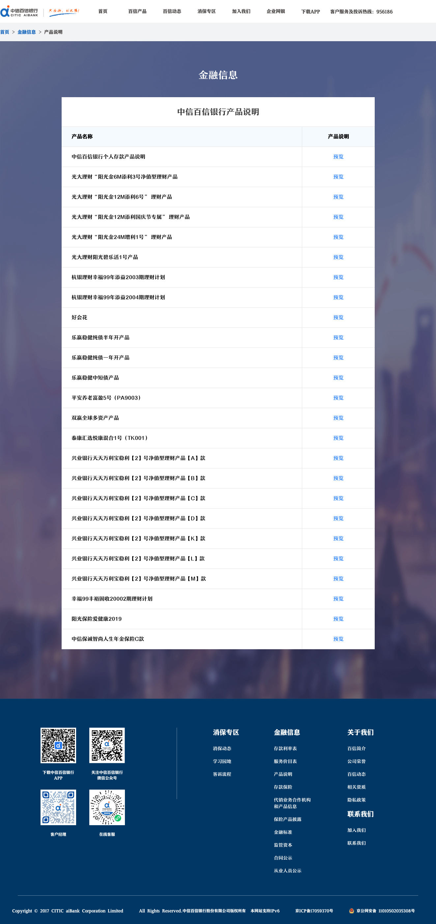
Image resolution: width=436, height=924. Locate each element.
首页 (102, 11)
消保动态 (222, 748)
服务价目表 (285, 761)
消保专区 (206, 11)
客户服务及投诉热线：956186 (361, 11)
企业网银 (276, 11)
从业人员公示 (288, 870)
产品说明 (283, 774)
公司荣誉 (356, 761)
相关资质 (356, 787)
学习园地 (222, 761)
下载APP (310, 11)
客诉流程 (222, 774)
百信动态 (172, 11)
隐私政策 (356, 799)
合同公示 (283, 857)
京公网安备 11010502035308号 (382, 910)
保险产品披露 (288, 819)
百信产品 (137, 11)
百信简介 (356, 748)
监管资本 (283, 845)
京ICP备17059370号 (314, 910)
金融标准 (283, 832)
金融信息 (26, 32)
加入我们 (241, 11)
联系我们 (356, 843)
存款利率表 (285, 748)
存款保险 (283, 787)
